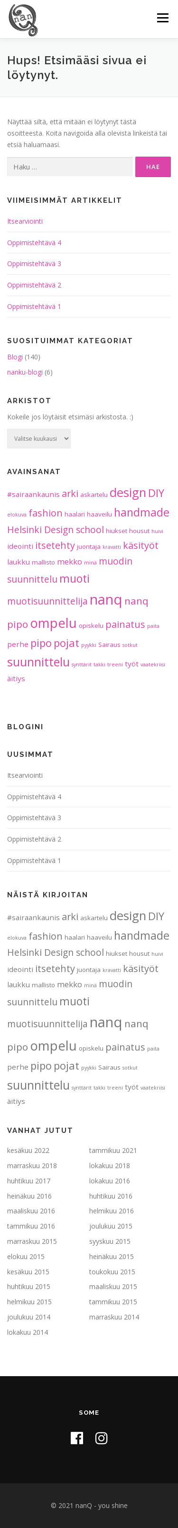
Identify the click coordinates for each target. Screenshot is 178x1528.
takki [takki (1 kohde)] (99, 664)
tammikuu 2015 (113, 1301)
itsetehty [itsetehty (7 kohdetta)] (55, 545)
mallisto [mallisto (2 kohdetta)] (43, 562)
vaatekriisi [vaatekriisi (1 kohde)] (153, 664)
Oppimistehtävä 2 (34, 284)
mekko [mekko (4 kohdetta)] (69, 561)
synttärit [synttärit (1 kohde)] (82, 664)
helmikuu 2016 (111, 1210)
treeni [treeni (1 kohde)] (115, 664)
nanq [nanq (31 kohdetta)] (106, 599)
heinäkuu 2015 (111, 1256)
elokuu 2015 (26, 1256)
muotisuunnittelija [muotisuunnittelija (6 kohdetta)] (47, 601)
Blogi (15, 356)
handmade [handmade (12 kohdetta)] (141, 512)
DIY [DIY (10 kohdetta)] (156, 493)
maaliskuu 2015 (113, 1286)
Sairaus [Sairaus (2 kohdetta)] (109, 644)
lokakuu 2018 (109, 1165)
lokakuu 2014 (27, 1332)
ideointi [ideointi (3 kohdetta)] (20, 546)
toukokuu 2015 (112, 1271)
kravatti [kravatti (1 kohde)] (112, 547)
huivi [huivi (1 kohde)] (157, 531)
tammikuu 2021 (113, 1150)
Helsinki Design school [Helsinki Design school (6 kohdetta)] (55, 530)
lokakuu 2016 (109, 1180)
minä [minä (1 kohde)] (90, 562)
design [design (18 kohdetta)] (128, 492)
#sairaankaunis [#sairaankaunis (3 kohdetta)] (33, 494)
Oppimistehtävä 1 (34, 306)
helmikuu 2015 (29, 1301)
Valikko (162, 17)
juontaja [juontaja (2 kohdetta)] (89, 546)
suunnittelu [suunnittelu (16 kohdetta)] (38, 662)
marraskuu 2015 (32, 1241)
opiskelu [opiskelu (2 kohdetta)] (91, 625)
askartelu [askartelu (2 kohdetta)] (94, 494)
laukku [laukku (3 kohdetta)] (18, 561)
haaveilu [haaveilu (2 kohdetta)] (99, 514)
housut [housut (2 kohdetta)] (139, 530)
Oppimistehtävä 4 (34, 242)
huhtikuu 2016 (110, 1196)
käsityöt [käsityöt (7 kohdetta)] (141, 545)
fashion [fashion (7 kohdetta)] (45, 512)
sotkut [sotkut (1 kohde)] (130, 645)
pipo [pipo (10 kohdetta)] (41, 642)
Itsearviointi (25, 221)
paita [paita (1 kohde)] (153, 626)
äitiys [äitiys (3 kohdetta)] (16, 678)
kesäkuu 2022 (28, 1150)
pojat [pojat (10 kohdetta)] (66, 642)
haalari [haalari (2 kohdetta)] (75, 514)
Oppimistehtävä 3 (34, 263)
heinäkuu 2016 (29, 1196)
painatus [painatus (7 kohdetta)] (125, 624)
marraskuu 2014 (114, 1316)
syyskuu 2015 (110, 1241)
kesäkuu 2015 (28, 1271)
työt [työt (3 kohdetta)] (132, 663)
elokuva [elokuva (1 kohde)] (17, 514)
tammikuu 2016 (31, 1225)
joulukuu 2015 (110, 1225)
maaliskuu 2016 (31, 1210)
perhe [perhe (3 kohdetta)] (17, 644)
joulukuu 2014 (28, 1316)
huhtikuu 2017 (28, 1180)
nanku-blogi (25, 372)
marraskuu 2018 (32, 1165)
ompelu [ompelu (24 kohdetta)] (53, 623)
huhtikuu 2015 (28, 1286)
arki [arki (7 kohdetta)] (70, 493)
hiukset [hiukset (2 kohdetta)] (116, 530)
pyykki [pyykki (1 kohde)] (88, 645)
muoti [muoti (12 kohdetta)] (74, 578)
